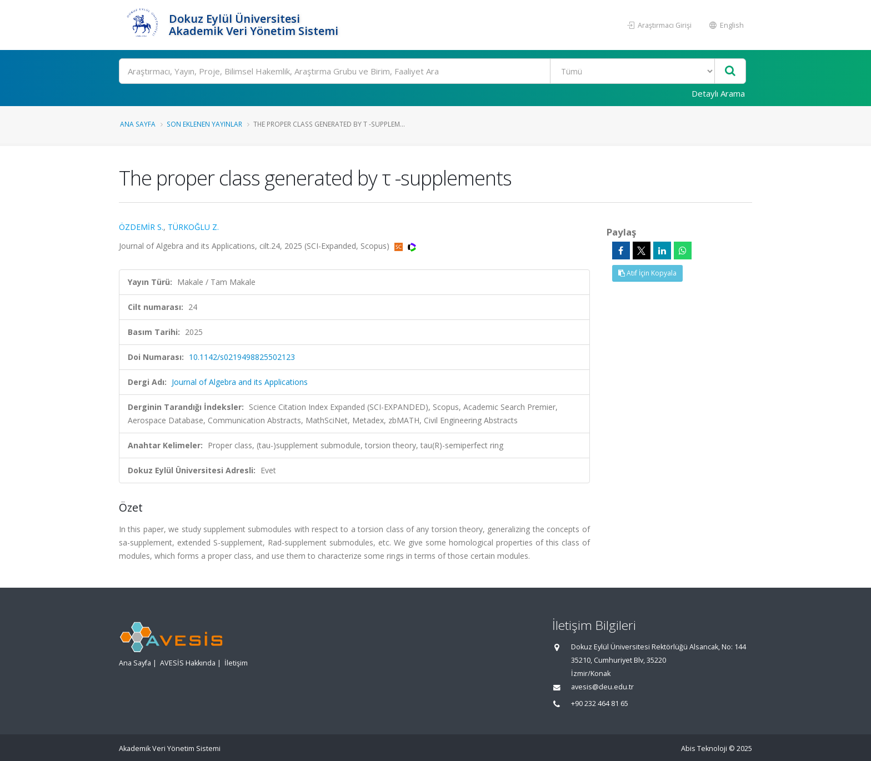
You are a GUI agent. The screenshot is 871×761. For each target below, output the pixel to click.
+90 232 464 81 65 (599, 703)
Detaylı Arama (718, 93)
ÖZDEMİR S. (141, 227)
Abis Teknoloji (704, 748)
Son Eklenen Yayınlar (204, 123)
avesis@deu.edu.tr (602, 687)
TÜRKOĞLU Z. (193, 227)
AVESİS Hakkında (188, 663)
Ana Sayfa (138, 123)
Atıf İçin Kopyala (647, 273)
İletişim (236, 663)
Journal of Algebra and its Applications (240, 382)
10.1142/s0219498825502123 (242, 357)
